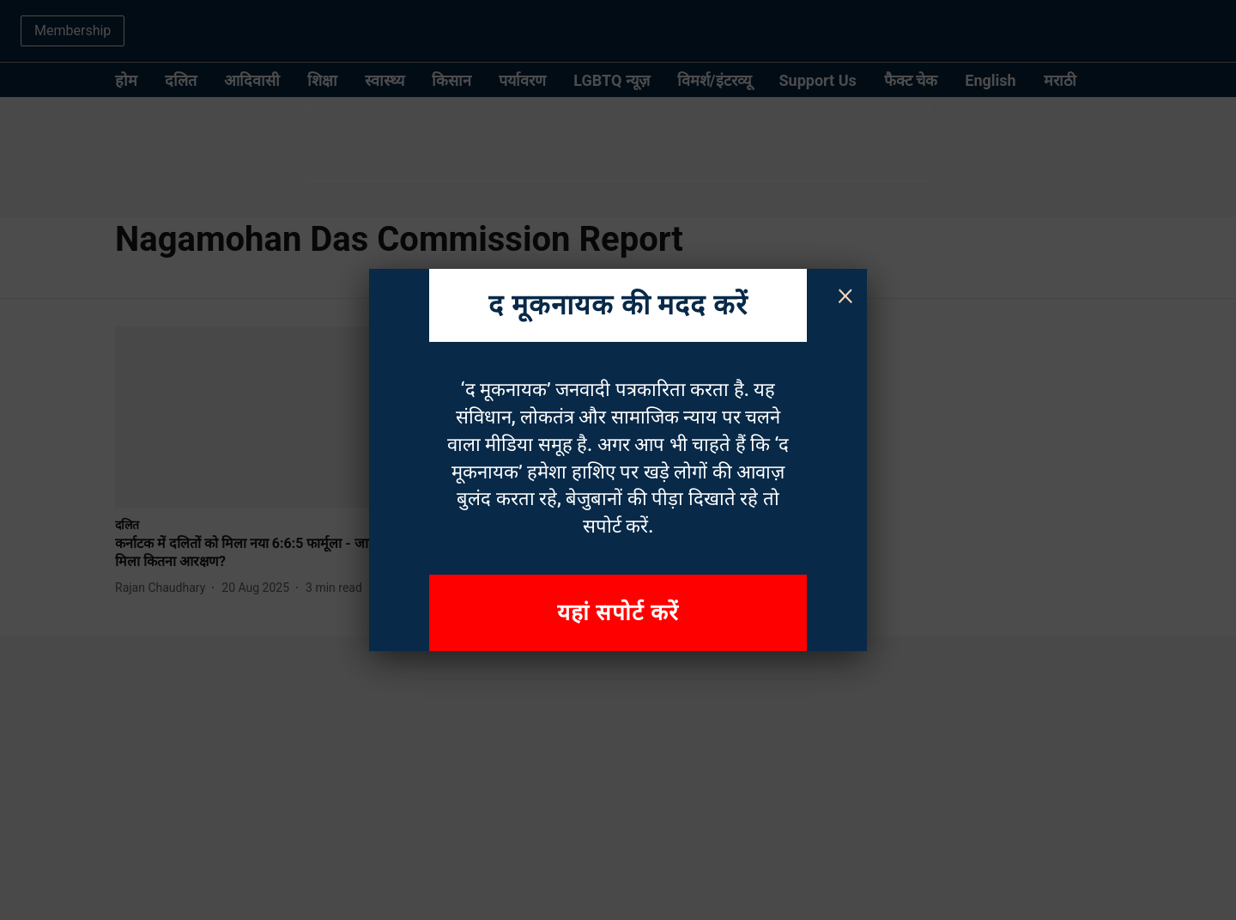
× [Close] (845, 293)
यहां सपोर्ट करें (618, 612)
